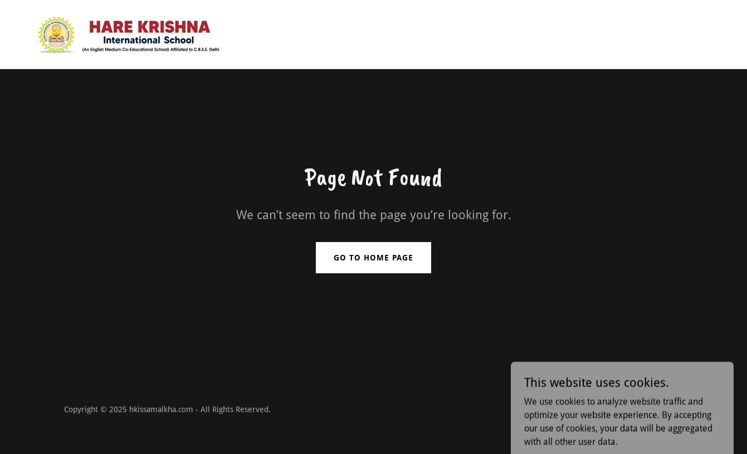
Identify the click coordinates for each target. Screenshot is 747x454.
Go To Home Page (373, 257)
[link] (126, 33)
